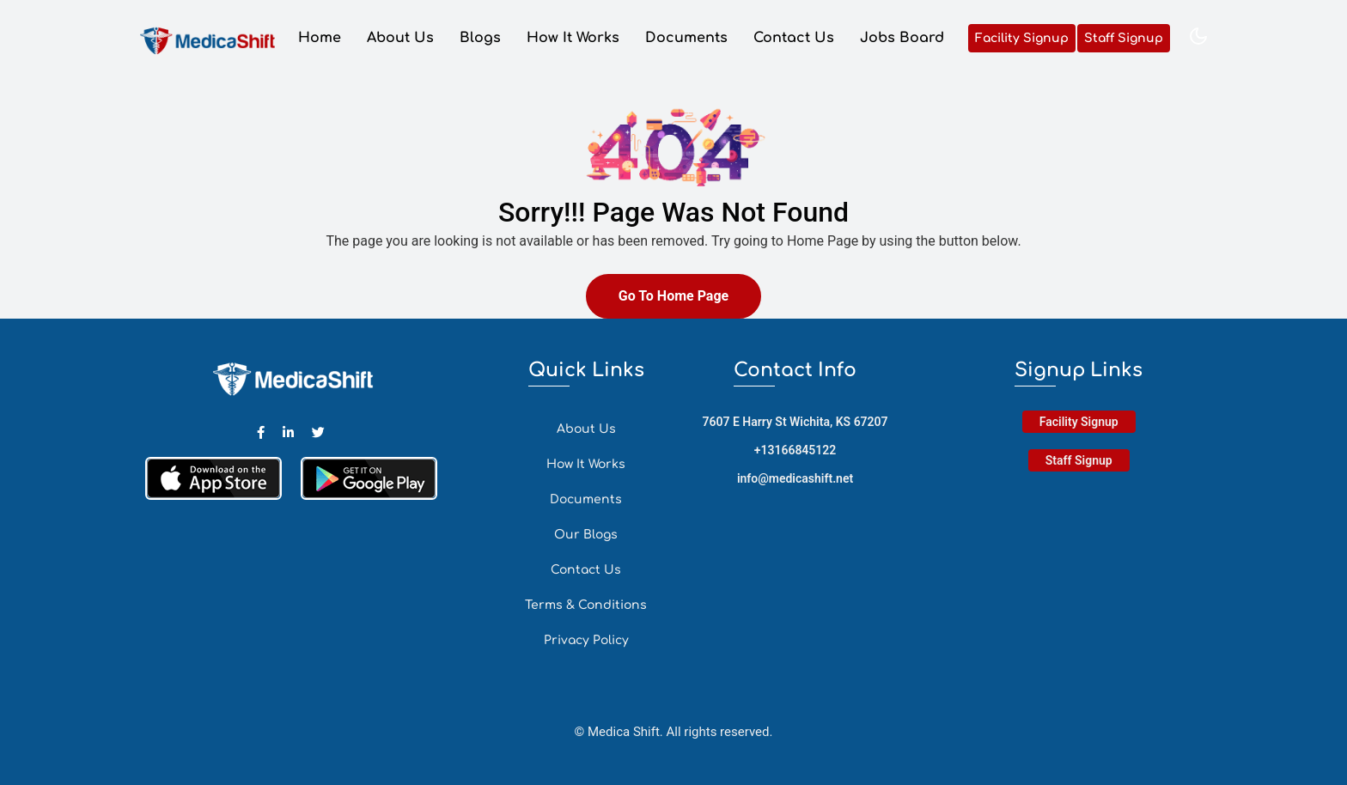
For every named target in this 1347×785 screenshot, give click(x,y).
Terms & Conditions (586, 605)
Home (319, 38)
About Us (400, 38)
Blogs (480, 38)
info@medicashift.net (795, 478)
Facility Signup (1022, 39)
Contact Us (793, 38)
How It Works (573, 38)
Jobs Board (902, 38)
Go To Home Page (673, 296)
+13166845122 (795, 450)
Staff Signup (1123, 39)
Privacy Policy (586, 640)
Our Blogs (586, 534)
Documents (686, 38)
